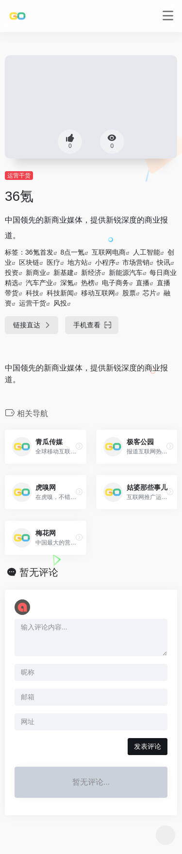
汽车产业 (39, 283)
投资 (11, 272)
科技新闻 (60, 293)
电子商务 (115, 283)
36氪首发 (39, 252)
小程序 (105, 262)
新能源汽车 (126, 272)
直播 (142, 283)
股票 (129, 293)
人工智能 (146, 252)
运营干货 (19, 175)
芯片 (149, 293)
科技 (32, 293)
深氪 (67, 283)
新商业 (36, 272)
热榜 (88, 283)
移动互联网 (98, 293)
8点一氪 (72, 252)
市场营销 (135, 262)
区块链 (29, 262)
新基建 (63, 272)
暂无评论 (38, 572)
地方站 (77, 262)
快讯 (163, 262)
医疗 (53, 262)
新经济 (91, 272)
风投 (60, 303)
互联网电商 (109, 252)
